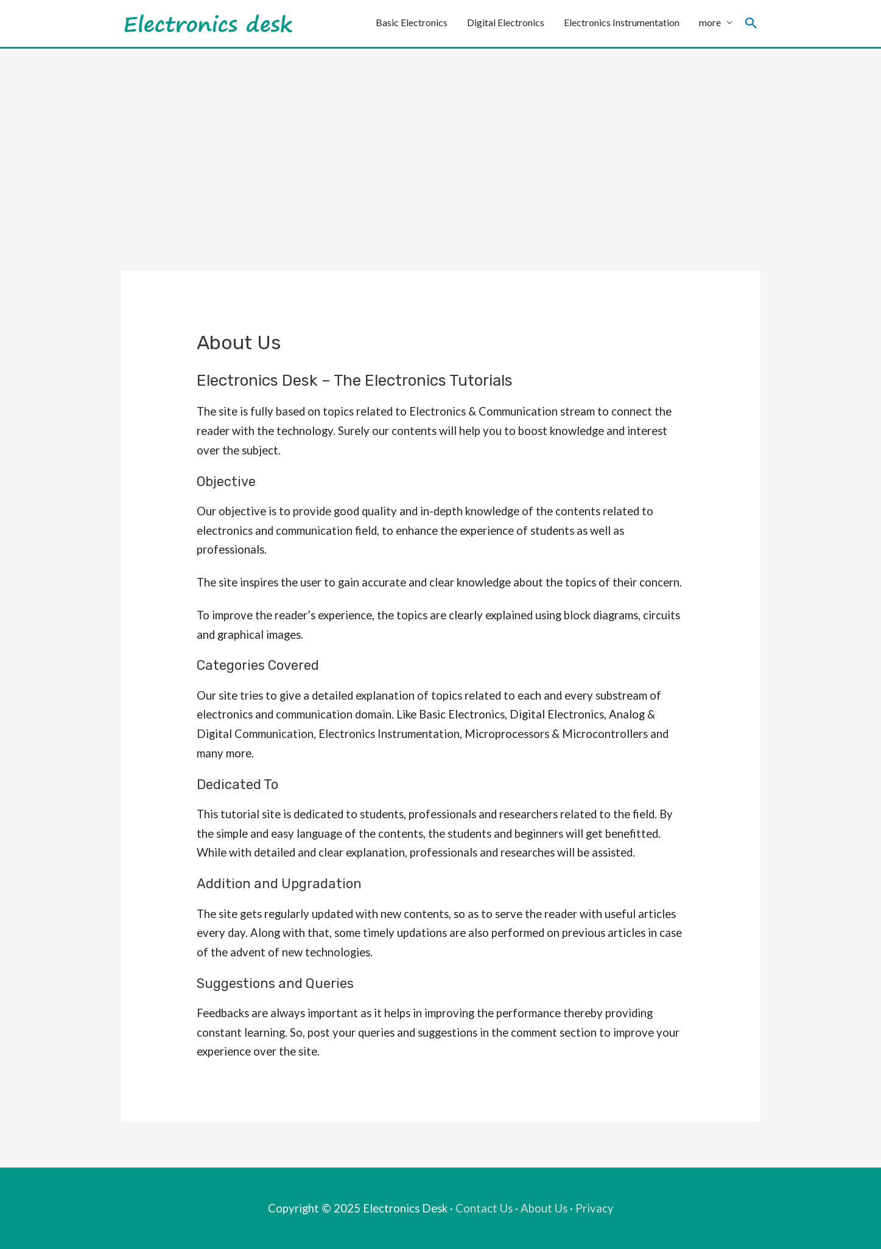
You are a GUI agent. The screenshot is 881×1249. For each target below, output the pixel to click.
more (710, 22)
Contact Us (484, 1208)
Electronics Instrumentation (621, 22)
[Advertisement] (440, 140)
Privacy (594, 1208)
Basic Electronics (412, 22)
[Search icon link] (751, 23)
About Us (544, 1208)
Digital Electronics (505, 22)
